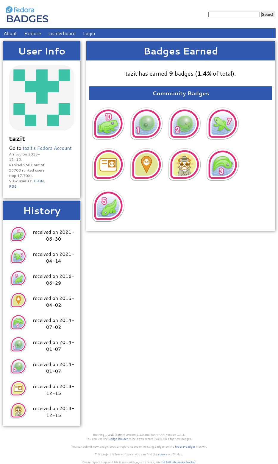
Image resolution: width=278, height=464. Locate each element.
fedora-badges (185, 446)
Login (89, 33)
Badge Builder (118, 439)
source (162, 454)
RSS (13, 186)
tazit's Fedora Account (47, 147)
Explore (32, 33)
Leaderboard (62, 33)
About (10, 33)
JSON (38, 180)
